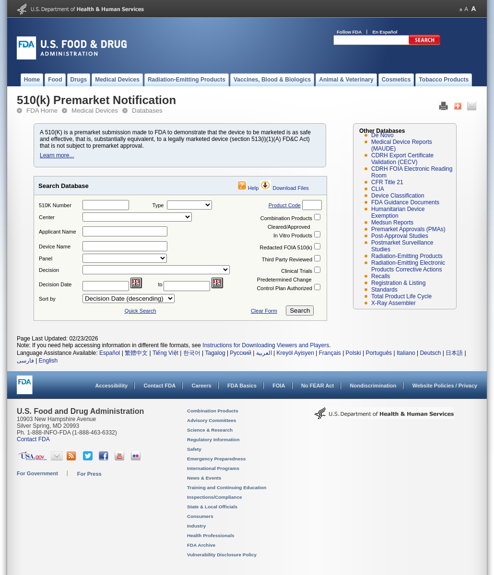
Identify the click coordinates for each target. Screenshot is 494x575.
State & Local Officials (212, 506)
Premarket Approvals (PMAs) (408, 229)
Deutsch (430, 353)
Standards (384, 289)
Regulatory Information (213, 439)
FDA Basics (242, 385)
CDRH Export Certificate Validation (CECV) (402, 158)
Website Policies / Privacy (444, 385)
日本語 (454, 353)
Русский (240, 353)
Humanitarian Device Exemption (397, 212)
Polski (353, 353)
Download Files (291, 188)
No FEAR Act (317, 385)
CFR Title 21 (387, 182)
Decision (49, 270)
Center (47, 217)
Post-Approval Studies (399, 236)
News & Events (204, 478)
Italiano (406, 353)
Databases (147, 110)
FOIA (278, 385)
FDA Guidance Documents (405, 202)
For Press (89, 474)
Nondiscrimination (373, 385)
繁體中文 (136, 353)
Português (378, 353)
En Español (385, 32)
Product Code (285, 205)
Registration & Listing (398, 283)
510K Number (55, 205)
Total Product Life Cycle (401, 296)
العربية (264, 353)
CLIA (377, 189)
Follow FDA (349, 32)
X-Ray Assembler (393, 303)
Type (158, 205)
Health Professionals (210, 535)
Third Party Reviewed (287, 259)
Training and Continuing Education (226, 487)
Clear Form (264, 311)
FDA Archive (201, 545)
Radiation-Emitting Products (407, 256)
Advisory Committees (211, 420)
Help (253, 188)
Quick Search (140, 311)
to (160, 284)
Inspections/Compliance (214, 497)
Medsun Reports (392, 222)
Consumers (200, 516)
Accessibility (111, 385)
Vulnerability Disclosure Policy (222, 554)
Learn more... (57, 155)
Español (109, 353)
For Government (37, 473)
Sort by (47, 299)
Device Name (55, 246)
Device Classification (397, 195)
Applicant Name (57, 232)
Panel (45, 258)
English (48, 360)
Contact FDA (159, 385)
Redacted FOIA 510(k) (286, 247)
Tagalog (215, 353)
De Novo (382, 135)
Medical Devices (94, 110)
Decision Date (55, 284)
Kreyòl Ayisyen (295, 353)
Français (330, 353)
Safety (194, 449)
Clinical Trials (296, 271)
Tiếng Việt (165, 353)
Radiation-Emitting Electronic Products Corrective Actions (408, 266)
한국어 (191, 353)
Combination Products (286, 218)
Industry (196, 525)
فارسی (25, 360)
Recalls (380, 276)
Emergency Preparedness (216, 458)
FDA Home (42, 110)
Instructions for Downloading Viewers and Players (265, 345)
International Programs (213, 468)
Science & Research (210, 430)
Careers (202, 385)
